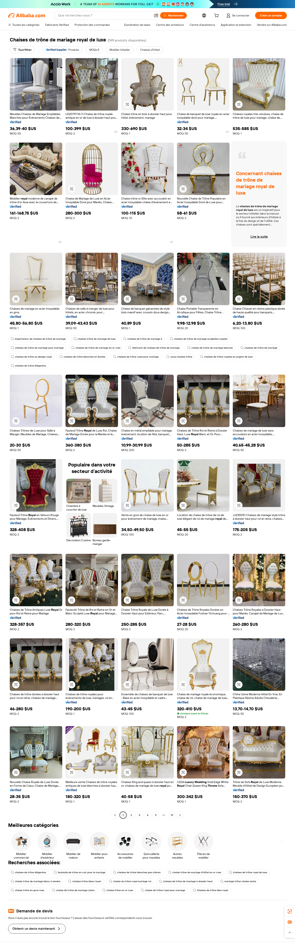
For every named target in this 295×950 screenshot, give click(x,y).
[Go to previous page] (115, 815)
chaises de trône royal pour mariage (136, 356)
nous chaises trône (179, 356)
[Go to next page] (180, 815)
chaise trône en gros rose (27, 890)
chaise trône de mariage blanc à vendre (35, 881)
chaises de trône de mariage (258, 347)
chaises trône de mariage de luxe (94, 339)
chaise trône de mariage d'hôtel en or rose (194, 872)
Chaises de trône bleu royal (210, 890)
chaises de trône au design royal (31, 356)
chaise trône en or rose (117, 890)
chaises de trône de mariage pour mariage (37, 347)
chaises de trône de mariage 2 (142, 339)
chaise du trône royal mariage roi (130, 881)
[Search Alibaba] (104, 15)
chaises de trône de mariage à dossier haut (186, 881)
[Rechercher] (173, 15)
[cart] (217, 16)
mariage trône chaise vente (238, 881)
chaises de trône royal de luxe (248, 872)
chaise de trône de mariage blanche (210, 347)
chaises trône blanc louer (84, 881)
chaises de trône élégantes (28, 365)
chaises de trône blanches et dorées (82, 356)
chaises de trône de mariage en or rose (95, 347)
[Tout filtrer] (22, 49)
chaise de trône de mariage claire (73, 890)
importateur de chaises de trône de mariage (38, 339)
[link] (289, 911)
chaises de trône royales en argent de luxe (226, 356)
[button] (156, 15)
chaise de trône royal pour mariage (163, 890)
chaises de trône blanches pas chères (137, 872)
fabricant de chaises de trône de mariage (154, 347)
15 (172, 815)
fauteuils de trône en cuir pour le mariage (79, 872)
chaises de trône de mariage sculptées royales (198, 339)
